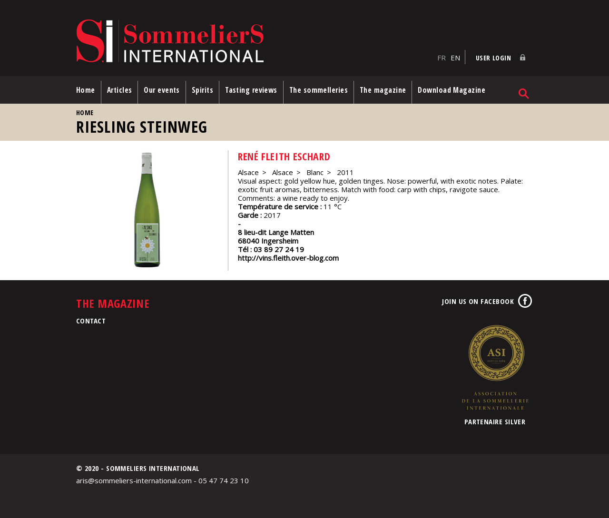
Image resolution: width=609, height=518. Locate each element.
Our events (162, 90)
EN (455, 57)
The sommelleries (318, 90)
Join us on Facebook (478, 301)
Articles (119, 90)
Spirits (202, 90)
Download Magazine (451, 90)
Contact (91, 320)
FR (441, 57)
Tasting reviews (251, 90)
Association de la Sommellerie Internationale (495, 367)
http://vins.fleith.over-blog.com (288, 258)
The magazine (383, 90)
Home (85, 90)
